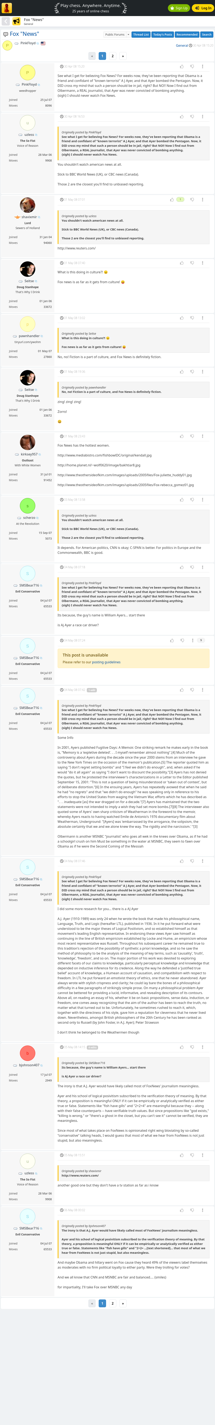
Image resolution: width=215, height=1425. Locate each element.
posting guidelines (106, 662)
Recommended (187, 34)
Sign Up (179, 8)
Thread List (141, 34)
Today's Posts (162, 34)
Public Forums (114, 34)
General (182, 45)
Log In (203, 8)
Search (207, 34)
